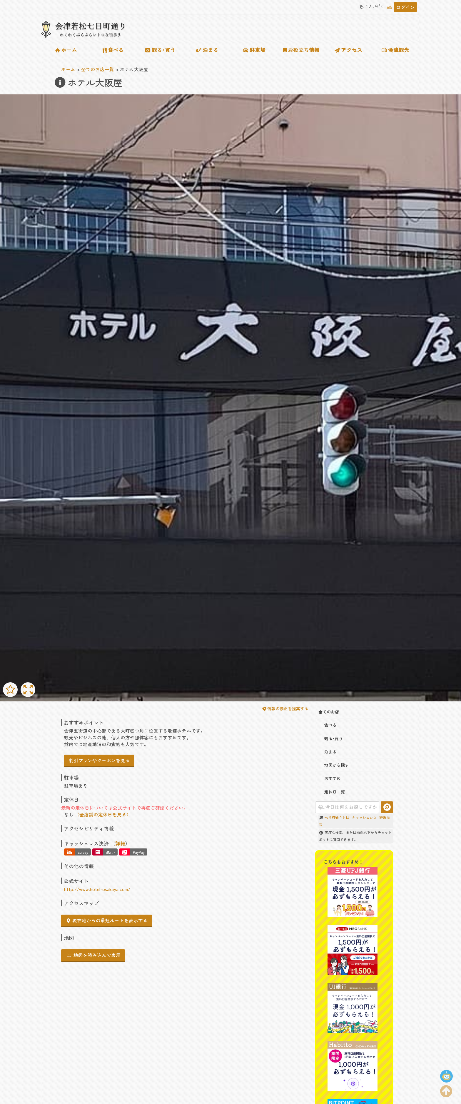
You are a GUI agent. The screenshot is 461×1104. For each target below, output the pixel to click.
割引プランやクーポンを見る (99, 760)
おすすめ (329, 778)
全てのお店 (328, 712)
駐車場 (254, 50)
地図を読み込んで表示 (94, 955)
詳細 (120, 843)
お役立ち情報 (301, 50)
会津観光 (395, 50)
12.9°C (371, 6)
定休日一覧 (331, 792)
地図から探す (333, 765)
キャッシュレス (364, 817)
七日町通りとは (337, 817)
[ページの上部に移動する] (446, 1090)
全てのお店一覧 (97, 69)
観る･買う (160, 50)
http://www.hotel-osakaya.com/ (97, 889)
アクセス (348, 50)
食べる (113, 50)
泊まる (207, 50)
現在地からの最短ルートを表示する (107, 920)
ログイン (405, 7)
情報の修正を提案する (285, 708)
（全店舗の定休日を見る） (103, 814)
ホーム (66, 50)
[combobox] (347, 807)
